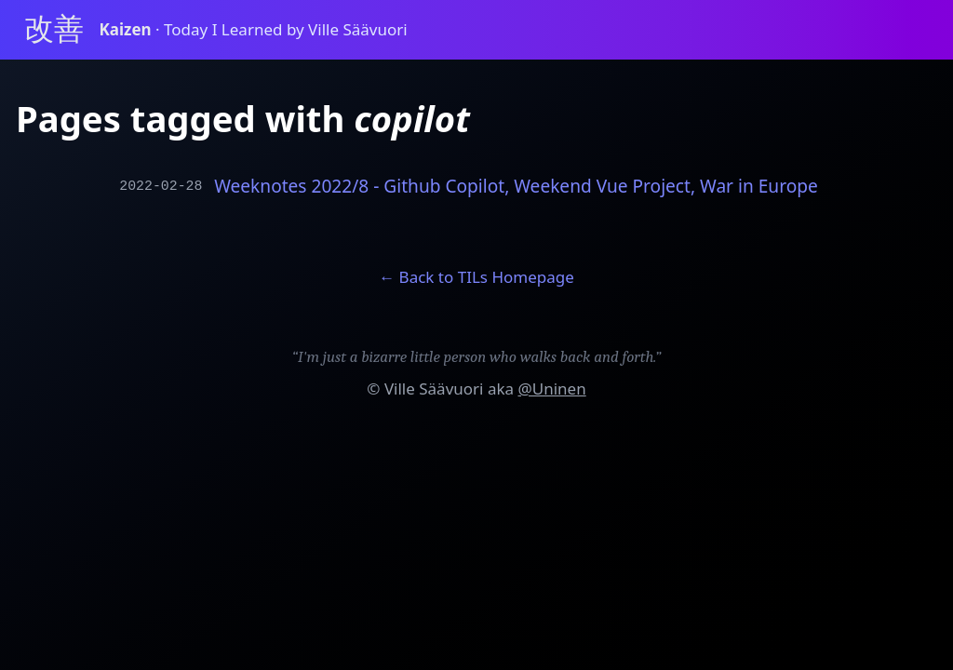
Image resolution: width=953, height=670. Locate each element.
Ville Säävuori (434, 388)
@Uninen (551, 388)
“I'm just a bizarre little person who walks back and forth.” (477, 357)
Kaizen (128, 29)
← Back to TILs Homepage (476, 277)
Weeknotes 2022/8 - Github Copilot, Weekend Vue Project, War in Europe (516, 186)
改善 (54, 29)
